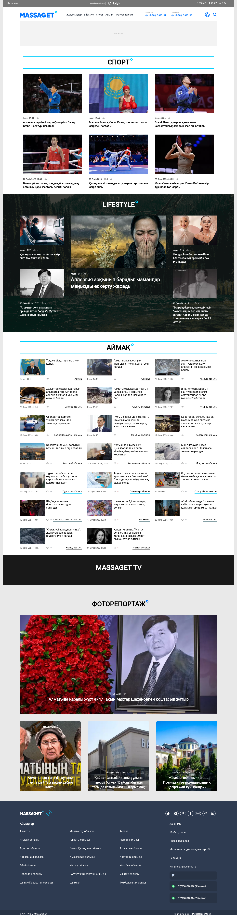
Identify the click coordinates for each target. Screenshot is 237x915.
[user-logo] (207, 14)
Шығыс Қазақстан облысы (67, 519)
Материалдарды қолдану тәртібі (190, 849)
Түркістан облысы (72, 491)
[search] (214, 14)
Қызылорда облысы (139, 463)
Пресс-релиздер (179, 840)
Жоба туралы (178, 832)
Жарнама (12, 3)
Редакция (176, 858)
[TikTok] (168, 813)
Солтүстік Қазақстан (206, 491)
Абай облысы (210, 519)
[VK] (183, 813)
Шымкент (144, 519)
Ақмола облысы (208, 379)
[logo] (38, 15)
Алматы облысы (141, 407)
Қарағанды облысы (206, 435)
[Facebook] (190, 813)
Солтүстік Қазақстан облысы (88, 874)
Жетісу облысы (74, 547)
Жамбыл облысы (140, 435)
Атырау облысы (208, 407)
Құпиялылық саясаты (183, 866)
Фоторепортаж (124, 14)
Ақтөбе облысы (73, 407)
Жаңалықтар (74, 14)
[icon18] (49, 813)
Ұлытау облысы (141, 547)
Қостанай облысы (72, 463)
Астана (78, 379)
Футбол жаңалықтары (133, 882)
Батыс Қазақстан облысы (68, 435)
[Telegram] (205, 813)
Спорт (99, 14)
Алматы (145, 379)
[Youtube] (175, 813)
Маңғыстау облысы (206, 463)
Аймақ (109, 14)
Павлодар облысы (140, 491)
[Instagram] (198, 813)
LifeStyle (89, 14)
